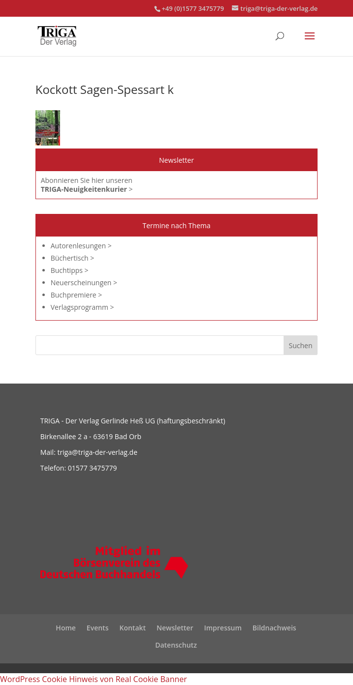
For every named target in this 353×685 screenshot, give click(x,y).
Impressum (222, 627)
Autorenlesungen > (81, 245)
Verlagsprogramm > (82, 307)
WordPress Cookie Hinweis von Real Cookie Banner (93, 679)
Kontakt (132, 627)
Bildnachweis (274, 627)
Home (66, 627)
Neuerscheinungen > (84, 282)
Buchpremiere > (76, 294)
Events (98, 627)
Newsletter (175, 627)
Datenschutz (176, 645)
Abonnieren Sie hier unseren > (87, 185)
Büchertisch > (73, 258)
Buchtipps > (70, 270)
